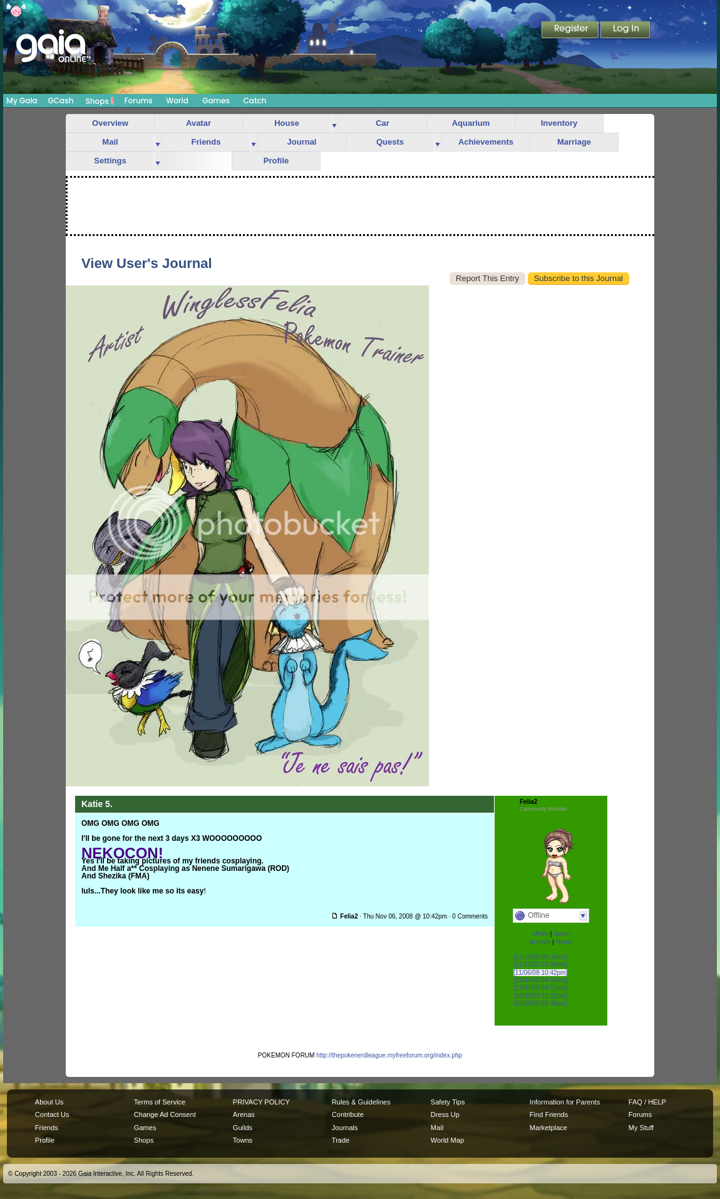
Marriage (574, 142)
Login (625, 30)
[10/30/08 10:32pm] (540, 995)
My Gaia (21, 100)
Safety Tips (448, 1102)
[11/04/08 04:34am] (540, 980)
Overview (110, 123)
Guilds (242, 1127)
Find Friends (549, 1114)
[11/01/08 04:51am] (540, 987)
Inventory (559, 123)
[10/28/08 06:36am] (540, 1003)
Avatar (198, 123)
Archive (540, 942)
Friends (206, 142)
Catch (255, 100)
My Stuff (641, 1127)
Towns (242, 1140)
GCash (61, 100)
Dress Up (445, 1114)
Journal (302, 142)
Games (216, 100)
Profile (276, 160)
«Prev (540, 933)
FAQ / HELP (647, 1102)
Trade (340, 1140)
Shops (100, 101)
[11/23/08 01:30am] (540, 964)
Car (382, 123)
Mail (110, 142)
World (177, 100)
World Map (447, 1140)
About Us (49, 1102)
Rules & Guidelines (361, 1102)
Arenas (244, 1114)
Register (571, 30)
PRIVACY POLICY (261, 1102)
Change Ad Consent (165, 1114)
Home (563, 942)
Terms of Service (159, 1102)
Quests (390, 142)
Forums (138, 100)
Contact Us (52, 1114)
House (286, 123)
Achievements (485, 142)
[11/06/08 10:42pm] (540, 972)
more (334, 124)
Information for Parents (565, 1102)
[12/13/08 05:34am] (540, 957)
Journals (345, 1127)
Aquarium (471, 123)
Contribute (348, 1114)
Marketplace (548, 1127)
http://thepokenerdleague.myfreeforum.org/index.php (389, 1055)
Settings (110, 160)
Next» (561, 933)
